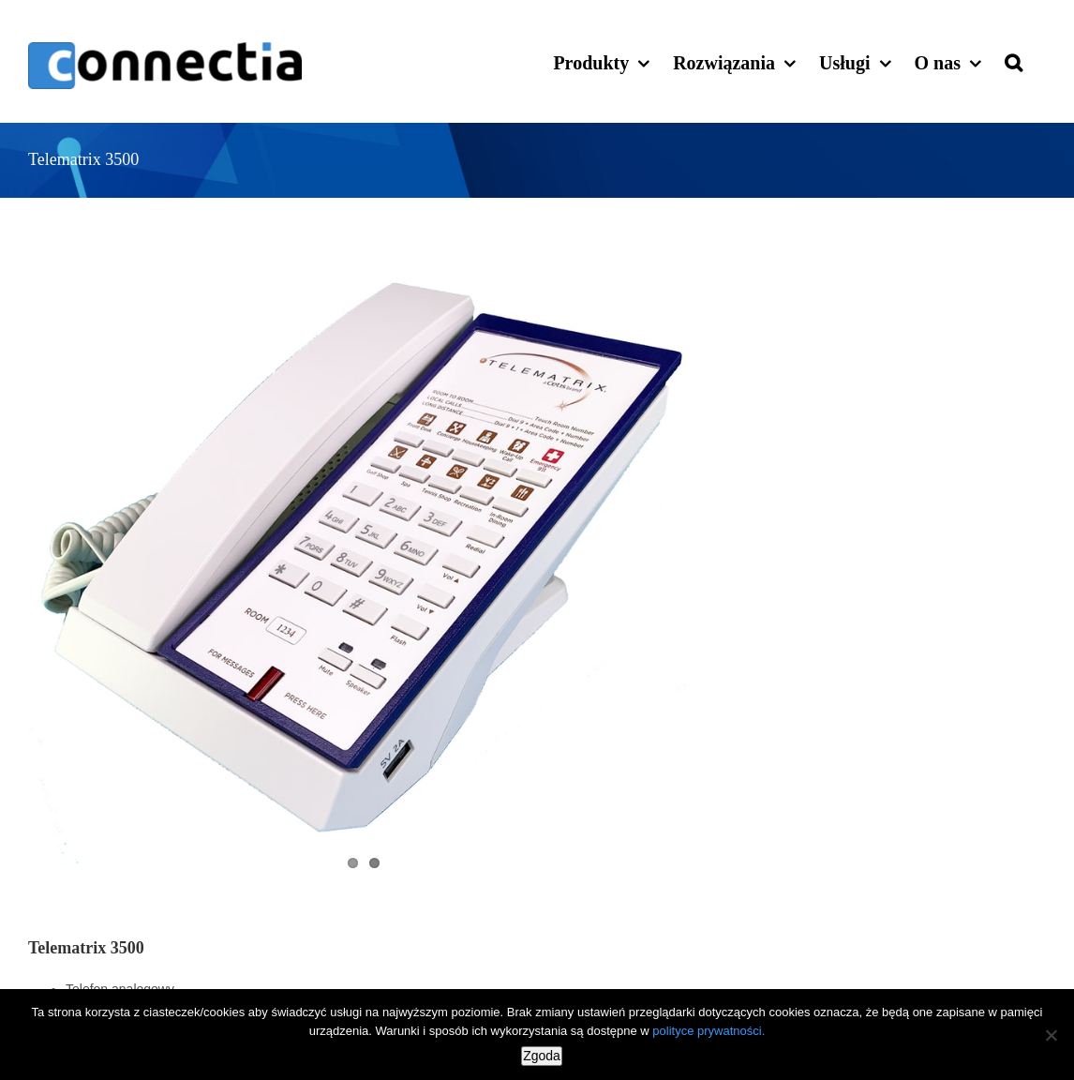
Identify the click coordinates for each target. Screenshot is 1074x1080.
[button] (1013, 61)
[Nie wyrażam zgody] (1050, 1035)
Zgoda (541, 1055)
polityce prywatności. (708, 1031)
